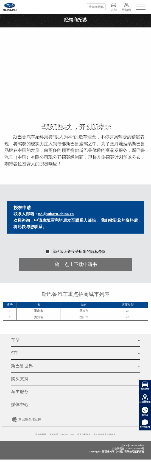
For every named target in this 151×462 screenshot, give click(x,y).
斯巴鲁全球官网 (26, 419)
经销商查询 (144, 399)
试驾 (113, 7)
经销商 (126, 7)
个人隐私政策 (89, 436)
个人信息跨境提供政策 (127, 436)
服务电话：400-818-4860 (51, 436)
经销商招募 (13, 436)
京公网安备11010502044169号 (128, 454)
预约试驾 (145, 386)
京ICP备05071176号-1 (132, 451)
